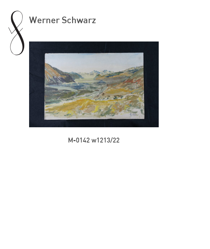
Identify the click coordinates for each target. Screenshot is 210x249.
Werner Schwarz (62, 19)
